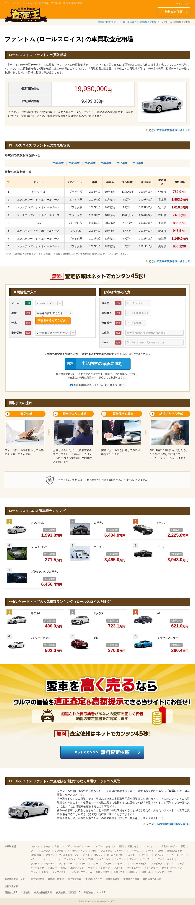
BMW (160, 850)
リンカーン (104, 868)
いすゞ (34, 850)
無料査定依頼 (174, 11)
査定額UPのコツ (93, 879)
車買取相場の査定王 (108, 22)
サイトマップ (183, 3)
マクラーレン (103, 859)
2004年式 (58, 163)
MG (32, 859)
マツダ (77, 846)
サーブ (180, 863)
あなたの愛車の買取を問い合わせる (169, 130)
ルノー (95, 863)
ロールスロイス (114, 855)
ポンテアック (77, 868)
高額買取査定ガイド (15, 879)
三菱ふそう (133, 846)
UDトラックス (150, 846)
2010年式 (121, 163)
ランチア (35, 863)
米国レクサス (102, 872)
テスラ (44, 872)
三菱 (121, 846)
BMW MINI (36, 855)
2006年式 (89, 163)
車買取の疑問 (112, 879)
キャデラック (37, 868)
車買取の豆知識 (131, 879)
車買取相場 (10, 846)
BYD (170, 872)
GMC (63, 868)
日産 (56, 846)
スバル (87, 846)
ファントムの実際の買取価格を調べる (168, 823)
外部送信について (93, 892)
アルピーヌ (156, 863)
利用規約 (83, 374)
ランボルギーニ (66, 863)
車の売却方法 (37, 879)
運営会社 (9, 892)
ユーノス (45, 850)
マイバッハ (135, 850)
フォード (118, 868)
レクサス (35, 846)
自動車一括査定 (56, 879)
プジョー (106, 863)
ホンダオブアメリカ (82, 872)
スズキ (98, 846)
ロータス (55, 859)
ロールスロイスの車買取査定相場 (139, 22)
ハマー (91, 868)
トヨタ (47, 846)
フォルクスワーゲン (69, 855)
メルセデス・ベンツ (77, 850)
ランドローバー (177, 855)
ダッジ (34, 872)
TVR (90, 859)
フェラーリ (148, 859)
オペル (86, 855)
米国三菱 (146, 872)
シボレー (52, 868)
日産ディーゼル (169, 846)
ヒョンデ (159, 872)
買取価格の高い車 (152, 879)
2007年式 (105, 163)
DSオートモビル (139, 863)
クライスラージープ (172, 868)
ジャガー (146, 855)
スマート (149, 850)
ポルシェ (98, 855)
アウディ (50, 855)
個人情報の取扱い (65, 374)
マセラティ (49, 863)
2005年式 (74, 163)
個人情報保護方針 (43, 892)
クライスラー (151, 868)
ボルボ (169, 863)
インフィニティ (60, 872)
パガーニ (83, 863)
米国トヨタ (119, 872)
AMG (94, 850)
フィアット (120, 859)
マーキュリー (133, 868)
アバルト (134, 859)
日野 (183, 846)
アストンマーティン (74, 859)
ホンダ (66, 846)
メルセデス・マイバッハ (113, 850)
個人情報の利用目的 (66, 892)
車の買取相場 (74, 879)
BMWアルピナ (174, 850)
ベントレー (131, 855)
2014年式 (137, 163)
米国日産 (133, 872)
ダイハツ (110, 846)
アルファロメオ (165, 859)
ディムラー (160, 855)
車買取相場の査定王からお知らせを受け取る (97, 385)
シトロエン (120, 863)
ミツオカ (58, 850)
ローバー (42, 859)
